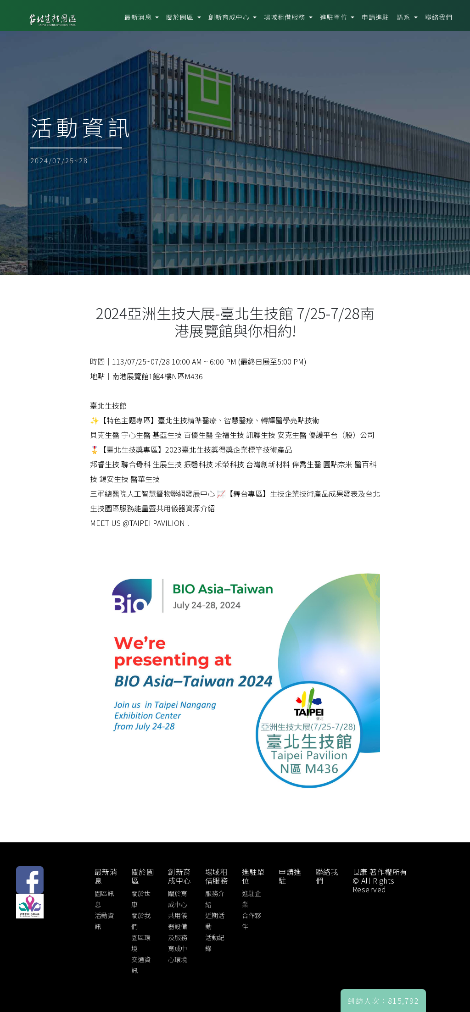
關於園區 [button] (181, 17)
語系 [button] (404, 17)
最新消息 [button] (139, 17)
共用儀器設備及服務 (177, 926)
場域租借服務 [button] (285, 17)
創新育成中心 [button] (230, 17)
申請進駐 (375, 17)
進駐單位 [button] (334, 17)
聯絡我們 (439, 17)
